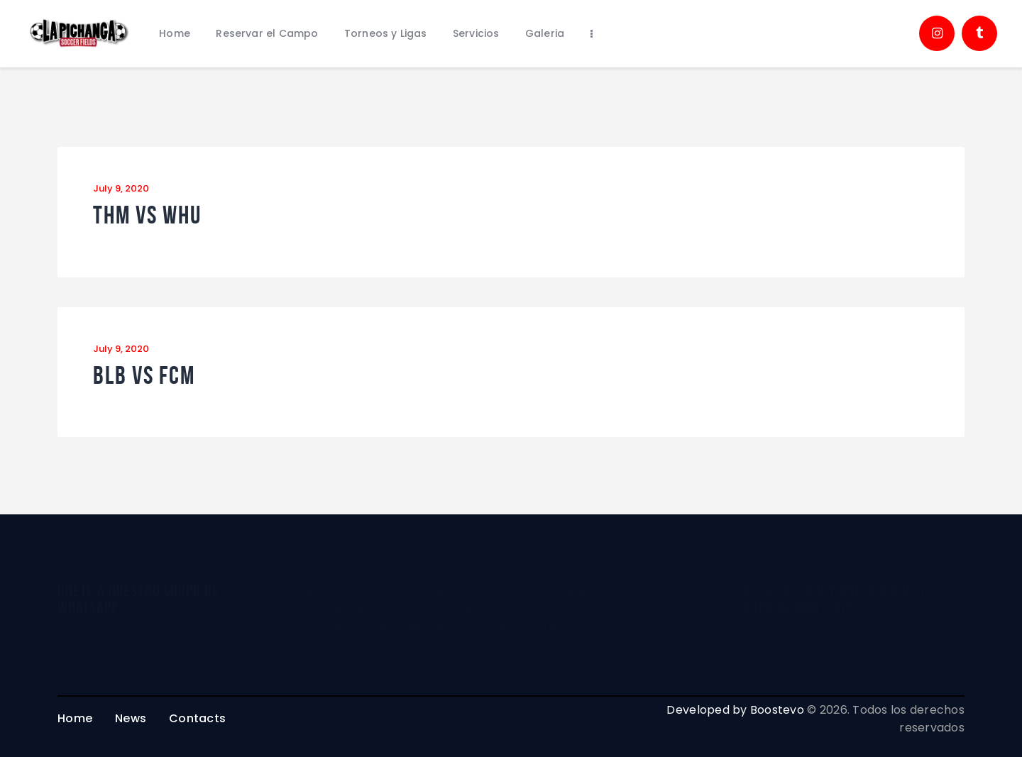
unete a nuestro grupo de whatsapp (138, 599)
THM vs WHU (147, 215)
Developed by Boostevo (734, 710)
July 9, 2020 (121, 188)
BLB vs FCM (144, 375)
